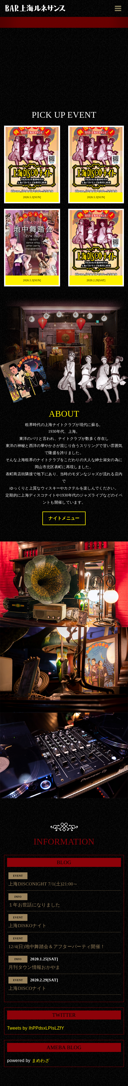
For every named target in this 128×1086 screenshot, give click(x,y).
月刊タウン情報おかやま (34, 967)
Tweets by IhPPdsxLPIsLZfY (35, 1028)
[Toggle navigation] (118, 8)
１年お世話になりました (34, 904)
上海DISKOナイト (27, 925)
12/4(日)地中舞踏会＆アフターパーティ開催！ (56, 946)
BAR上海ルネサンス (35, 8)
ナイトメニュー (63, 518)
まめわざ (40, 1060)
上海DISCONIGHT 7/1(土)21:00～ (43, 884)
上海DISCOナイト (27, 988)
